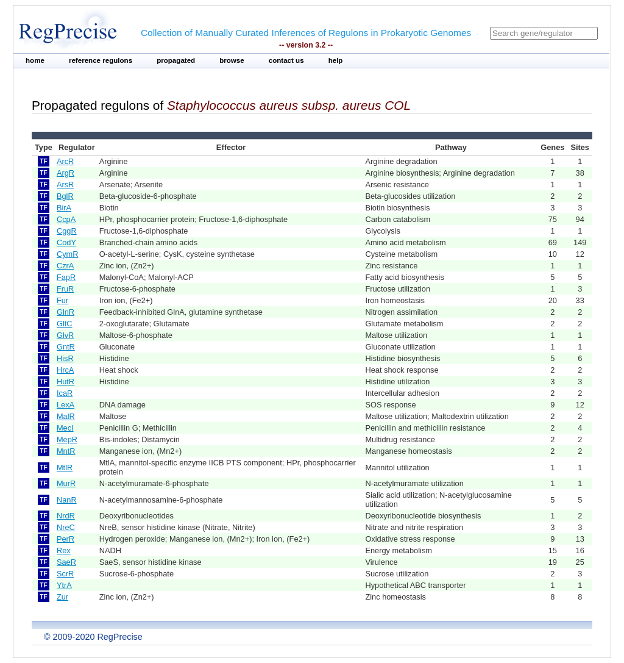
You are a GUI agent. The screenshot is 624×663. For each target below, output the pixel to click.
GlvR (65, 335)
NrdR (66, 515)
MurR (66, 483)
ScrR (65, 573)
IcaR (65, 393)
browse (231, 60)
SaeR (66, 562)
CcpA (66, 219)
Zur (62, 596)
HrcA (65, 370)
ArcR (65, 161)
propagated (176, 60)
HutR (65, 381)
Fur (62, 300)
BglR (65, 196)
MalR (66, 416)
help (335, 60)
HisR (65, 358)
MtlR (65, 467)
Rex (64, 550)
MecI (65, 427)
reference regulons (100, 60)
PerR (65, 538)
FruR (65, 288)
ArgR (65, 172)
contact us (286, 60)
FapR (66, 277)
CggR (67, 230)
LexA (65, 404)
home (35, 60)
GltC (65, 323)
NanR (67, 499)
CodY (66, 242)
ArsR (65, 184)
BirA (64, 207)
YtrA (64, 585)
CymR (68, 254)
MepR (67, 439)
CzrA (65, 265)
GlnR (65, 312)
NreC (66, 527)
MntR (66, 451)
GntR (66, 346)
